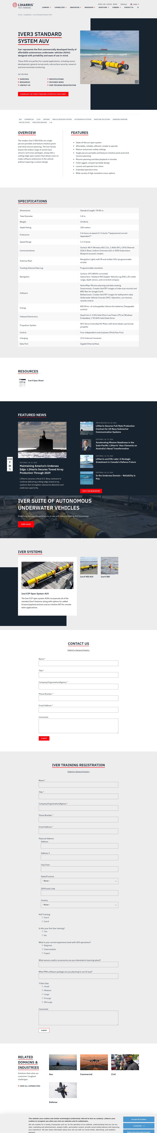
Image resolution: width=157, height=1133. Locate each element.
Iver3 (46, 917)
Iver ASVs (26, 524)
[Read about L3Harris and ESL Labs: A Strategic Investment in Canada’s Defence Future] (108, 461)
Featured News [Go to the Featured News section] (56, 82)
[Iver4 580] (109, 567)
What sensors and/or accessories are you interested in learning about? (70, 960)
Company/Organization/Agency (53, 682)
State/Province (47, 876)
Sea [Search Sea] (20, 119)
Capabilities (28, 15)
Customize (138, 1108)
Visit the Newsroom (91, 491)
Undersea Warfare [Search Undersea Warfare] (120, 119)
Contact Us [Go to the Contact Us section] (25, 85)
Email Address (45, 705)
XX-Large (48, 1002)
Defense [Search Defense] (46, 119)
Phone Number (45, 694)
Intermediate (50, 949)
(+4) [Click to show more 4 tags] (50, 122)
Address (44, 841)
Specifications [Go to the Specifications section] (56, 79)
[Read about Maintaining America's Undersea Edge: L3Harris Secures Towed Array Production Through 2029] (42, 458)
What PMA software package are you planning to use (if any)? (65, 971)
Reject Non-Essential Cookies (138, 1115)
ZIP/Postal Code (48, 888)
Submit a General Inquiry (78, 650)
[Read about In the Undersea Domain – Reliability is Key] (108, 477)
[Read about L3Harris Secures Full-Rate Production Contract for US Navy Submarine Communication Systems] (108, 428)
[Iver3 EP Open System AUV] (47, 585)
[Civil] (125, 1065)
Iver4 (46, 921)
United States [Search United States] (24, 122)
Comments (43, 717)
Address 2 (45, 853)
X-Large (47, 998)
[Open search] (138, 7)
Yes (45, 931)
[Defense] (63, 1093)
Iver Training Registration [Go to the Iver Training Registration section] (62, 85)
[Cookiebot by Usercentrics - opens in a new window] (14, 1128)
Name (41, 659)
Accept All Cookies (138, 1102)
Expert (47, 953)
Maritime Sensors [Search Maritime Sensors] (39, 122)
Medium (47, 990)
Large (46, 994)
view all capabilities (30, 1086)
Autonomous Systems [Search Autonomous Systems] (82, 119)
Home (20, 15)
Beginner (48, 945)
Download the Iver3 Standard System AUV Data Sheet (43, 94)
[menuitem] (124, 4)
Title (41, 670)
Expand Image (136, 82)
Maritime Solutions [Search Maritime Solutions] (102, 119)
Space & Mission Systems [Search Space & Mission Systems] (62, 119)
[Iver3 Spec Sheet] (37, 383)
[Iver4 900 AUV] (89, 567)
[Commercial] (94, 1065)
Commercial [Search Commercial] (29, 119)
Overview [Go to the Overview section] (24, 79)
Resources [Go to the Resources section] (25, 82)
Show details (34, 1129)
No (45, 935)
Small (46, 986)
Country (44, 900)
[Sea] (63, 1065)
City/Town (45, 865)
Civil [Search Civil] (39, 119)
